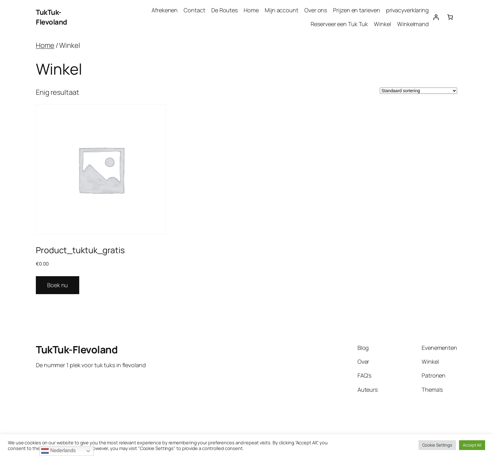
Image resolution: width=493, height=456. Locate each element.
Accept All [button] (472, 445)
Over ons (315, 10)
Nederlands (58, 451)
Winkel (382, 24)
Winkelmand (413, 24)
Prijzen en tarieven (356, 10)
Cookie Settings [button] (437, 445)
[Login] (436, 17)
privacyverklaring (407, 10)
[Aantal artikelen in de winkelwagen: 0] (450, 17)
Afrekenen (165, 10)
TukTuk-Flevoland (51, 17)
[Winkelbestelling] (418, 91)
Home (251, 10)
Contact (194, 10)
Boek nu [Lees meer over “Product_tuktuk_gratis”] (57, 285)
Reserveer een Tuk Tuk (339, 24)
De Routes (224, 10)
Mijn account (281, 10)
